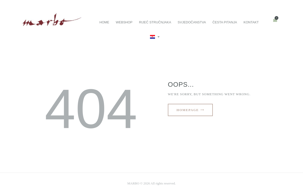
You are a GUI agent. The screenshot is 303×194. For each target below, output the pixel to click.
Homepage (188, 110)
